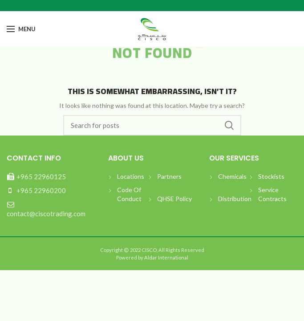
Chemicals (232, 176)
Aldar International (165, 257)
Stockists (271, 176)
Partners (169, 176)
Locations (130, 176)
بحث (229, 125)
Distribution (234, 198)
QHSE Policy (174, 198)
